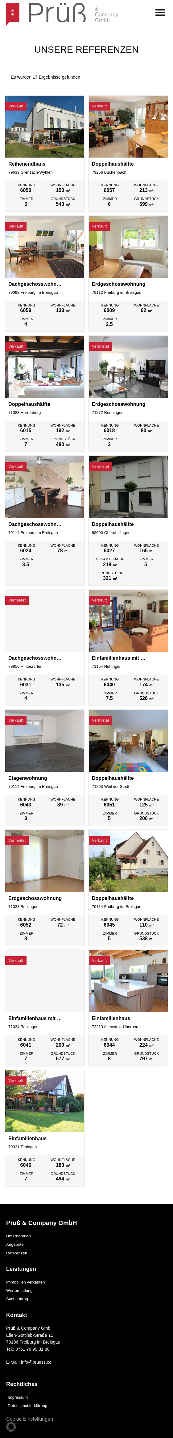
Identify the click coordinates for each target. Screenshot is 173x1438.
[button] (11, 1427)
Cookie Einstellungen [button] (29, 1419)
